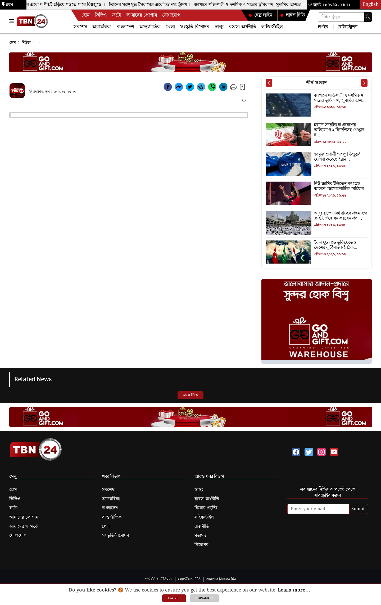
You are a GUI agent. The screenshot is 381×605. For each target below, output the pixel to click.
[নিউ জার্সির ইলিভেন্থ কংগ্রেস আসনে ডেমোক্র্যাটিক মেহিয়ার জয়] (317, 186)
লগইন (323, 27)
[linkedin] (223, 88)
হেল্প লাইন (260, 15)
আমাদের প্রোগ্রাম (141, 15)
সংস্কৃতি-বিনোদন (194, 27)
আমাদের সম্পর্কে (23, 526)
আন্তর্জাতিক (149, 27)
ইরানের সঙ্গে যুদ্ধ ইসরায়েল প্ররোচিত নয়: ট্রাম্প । (152, 4)
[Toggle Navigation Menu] (11, 21)
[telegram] (201, 88)
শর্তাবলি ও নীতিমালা (159, 579)
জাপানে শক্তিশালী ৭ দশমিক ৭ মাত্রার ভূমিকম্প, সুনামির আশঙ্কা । (252, 4)
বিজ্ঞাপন (201, 545)
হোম (85, 15)
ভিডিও (101, 15)
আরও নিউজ (190, 395)
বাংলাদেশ (125, 27)
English (370, 4)
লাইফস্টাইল (272, 27)
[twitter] (190, 88)
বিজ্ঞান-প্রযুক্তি (205, 508)
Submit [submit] (358, 509)
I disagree (204, 598)
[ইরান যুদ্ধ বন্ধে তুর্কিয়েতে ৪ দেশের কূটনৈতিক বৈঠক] (317, 245)
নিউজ (26, 42)
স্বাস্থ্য (219, 27)
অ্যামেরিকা (101, 27)
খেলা (170, 27)
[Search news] (345, 17)
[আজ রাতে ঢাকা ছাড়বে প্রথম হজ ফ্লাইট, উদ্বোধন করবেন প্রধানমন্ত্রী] (317, 216)
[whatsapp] (212, 88)
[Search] (368, 17)
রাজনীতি (201, 526)
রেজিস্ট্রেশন (346, 27)
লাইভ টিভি (292, 15)
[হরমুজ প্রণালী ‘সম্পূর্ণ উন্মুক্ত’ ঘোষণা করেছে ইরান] (317, 157)
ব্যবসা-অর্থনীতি (242, 27)
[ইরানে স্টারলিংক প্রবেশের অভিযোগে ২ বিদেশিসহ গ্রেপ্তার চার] (317, 130)
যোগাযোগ (171, 15)
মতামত (200, 535)
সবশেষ (80, 27)
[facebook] (168, 88)
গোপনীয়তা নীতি (189, 579)
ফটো (116, 15)
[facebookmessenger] (179, 88)
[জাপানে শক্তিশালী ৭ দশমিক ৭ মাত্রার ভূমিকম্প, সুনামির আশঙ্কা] (317, 98)
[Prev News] (269, 83)
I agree (174, 598)
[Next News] (364, 83)
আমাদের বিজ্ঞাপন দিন (221, 579)
